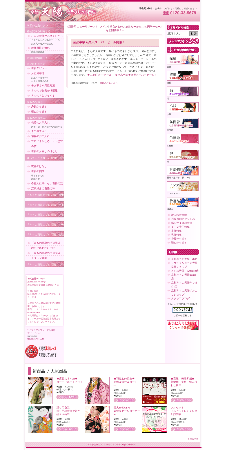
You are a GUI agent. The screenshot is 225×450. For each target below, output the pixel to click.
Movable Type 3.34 (35, 339)
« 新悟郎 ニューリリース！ (82, 26)
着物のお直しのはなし (44, 151)
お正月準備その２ (40, 81)
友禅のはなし (39, 166)
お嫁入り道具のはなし (42, 43)
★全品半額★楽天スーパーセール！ (136, 74)
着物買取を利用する (39, 31)
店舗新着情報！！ (37, 58)
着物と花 (35, 179)
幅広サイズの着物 (181, 222)
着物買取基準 (37, 52)
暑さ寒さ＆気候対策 (43, 85)
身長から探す (39, 106)
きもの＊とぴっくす (43, 95)
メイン (104, 26)
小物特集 (176, 230)
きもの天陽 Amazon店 (185, 270)
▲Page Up (193, 438)
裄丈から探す (39, 111)
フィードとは (34, 333)
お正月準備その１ (40, 77)
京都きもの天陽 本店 (184, 258)
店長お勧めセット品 (183, 218)
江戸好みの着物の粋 (43, 188)
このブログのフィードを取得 (41, 330)
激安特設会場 (179, 215)
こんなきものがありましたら (45, 40)
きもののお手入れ (37, 118)
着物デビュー (39, 68)
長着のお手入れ (40, 122)
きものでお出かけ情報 (44, 90)
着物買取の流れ (40, 47)
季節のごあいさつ (37, 25)
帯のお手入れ (39, 131)
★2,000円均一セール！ (100, 74)
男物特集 (176, 234)
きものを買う (35, 102)
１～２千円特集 (180, 226)
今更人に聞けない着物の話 (47, 183)
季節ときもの (37, 175)
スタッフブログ (180, 298)
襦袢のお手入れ (40, 136)
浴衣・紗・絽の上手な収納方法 (46, 127)
